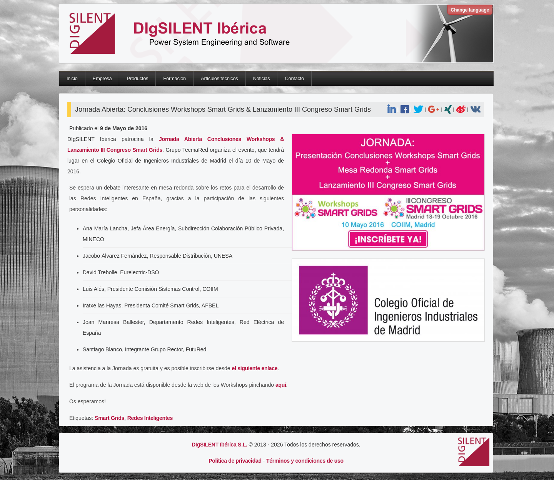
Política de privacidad (235, 461)
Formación (174, 78)
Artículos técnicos (219, 78)
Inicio (72, 78)
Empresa (102, 78)
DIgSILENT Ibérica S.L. (219, 444)
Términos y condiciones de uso (305, 461)
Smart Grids (109, 418)
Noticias (261, 78)
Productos (137, 78)
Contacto (294, 78)
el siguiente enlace (255, 368)
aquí (280, 385)
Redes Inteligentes (150, 418)
